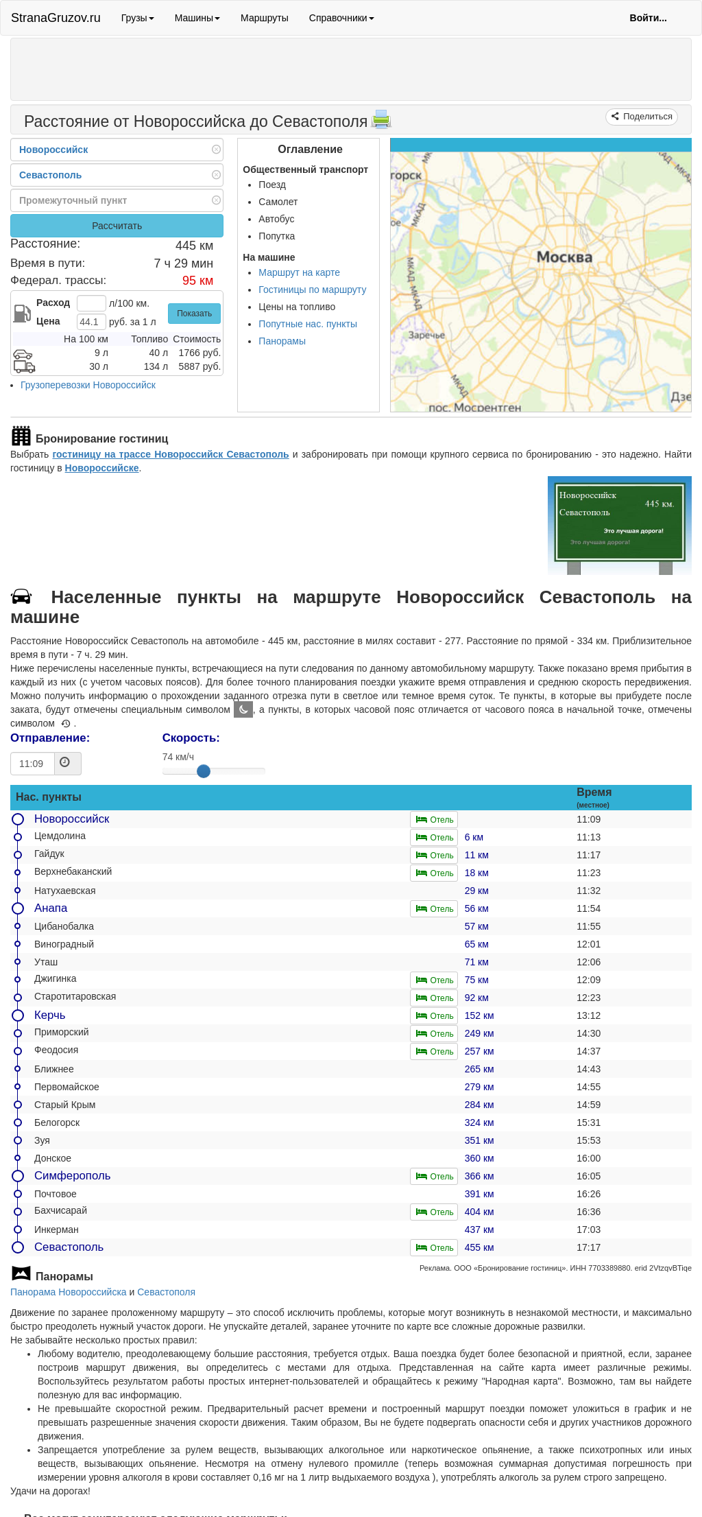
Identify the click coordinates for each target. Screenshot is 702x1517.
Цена (48, 321)
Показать (194, 313)
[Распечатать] (381, 123)
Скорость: (191, 737)
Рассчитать (117, 225)
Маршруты (265, 17)
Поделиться (647, 116)
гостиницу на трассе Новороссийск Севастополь (170, 454)
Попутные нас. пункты (307, 323)
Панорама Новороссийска (68, 1291)
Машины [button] (197, 17)
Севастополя (166, 1291)
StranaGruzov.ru (56, 18)
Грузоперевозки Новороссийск (88, 384)
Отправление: (50, 737)
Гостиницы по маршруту (312, 289)
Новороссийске (102, 467)
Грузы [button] (137, 17)
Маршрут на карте (299, 272)
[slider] (203, 771)
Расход (53, 302)
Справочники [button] (341, 17)
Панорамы (282, 341)
